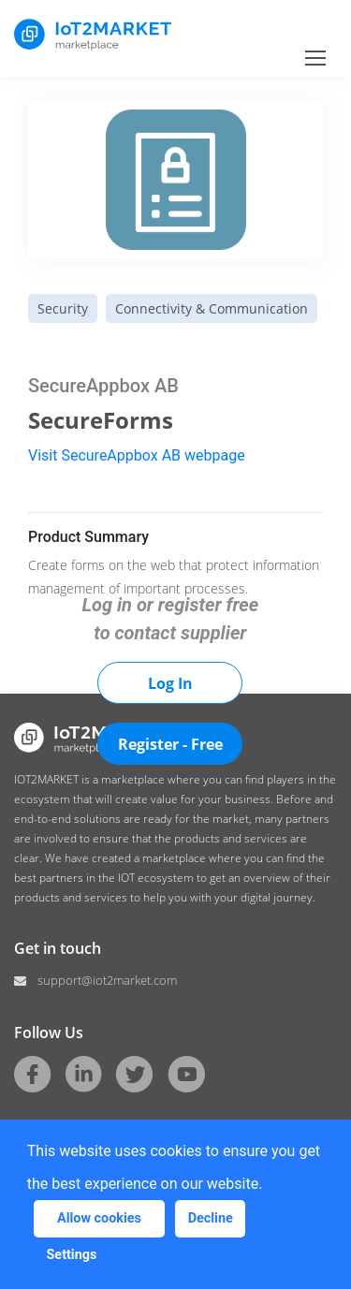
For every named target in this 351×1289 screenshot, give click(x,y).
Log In (170, 683)
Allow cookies (99, 1218)
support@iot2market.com (107, 980)
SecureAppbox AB (103, 385)
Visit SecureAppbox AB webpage (136, 455)
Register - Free (170, 744)
